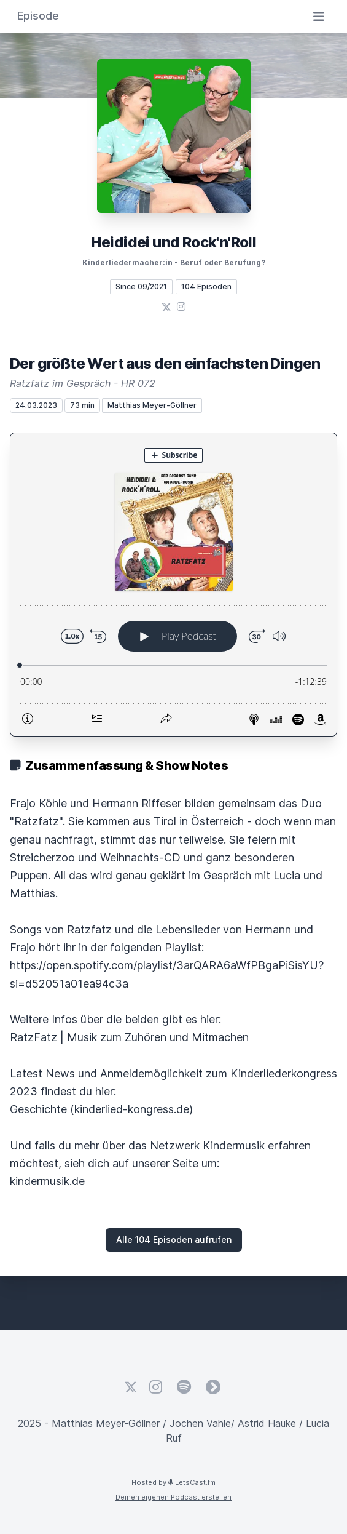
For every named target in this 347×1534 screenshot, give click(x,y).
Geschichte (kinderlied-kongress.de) (101, 1109)
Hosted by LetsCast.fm (173, 1482)
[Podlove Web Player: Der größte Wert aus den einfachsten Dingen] (173, 584)
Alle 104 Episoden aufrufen (174, 1239)
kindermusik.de (47, 1181)
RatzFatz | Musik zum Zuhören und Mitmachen (129, 1037)
